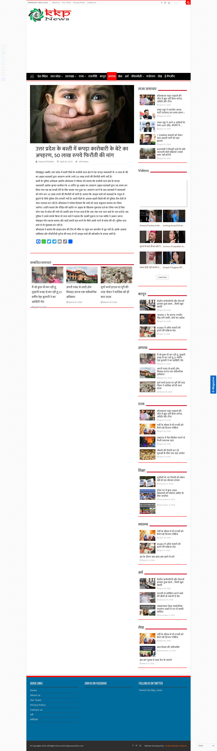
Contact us (91, 2)
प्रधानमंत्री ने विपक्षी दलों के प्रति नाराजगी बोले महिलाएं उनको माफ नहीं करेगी (171, 152)
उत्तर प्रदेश (55, 76)
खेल (120, 76)
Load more (163, 277)
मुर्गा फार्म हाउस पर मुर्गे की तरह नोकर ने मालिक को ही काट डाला (115, 292)
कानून (103, 76)
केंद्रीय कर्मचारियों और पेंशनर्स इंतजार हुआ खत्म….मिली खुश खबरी (170, 304)
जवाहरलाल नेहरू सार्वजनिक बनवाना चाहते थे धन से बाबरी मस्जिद (170, 609)
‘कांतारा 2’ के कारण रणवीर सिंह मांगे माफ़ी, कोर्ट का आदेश (171, 316)
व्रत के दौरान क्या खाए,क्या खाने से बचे (157, 557)
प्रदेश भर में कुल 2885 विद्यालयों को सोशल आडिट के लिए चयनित (170, 493)
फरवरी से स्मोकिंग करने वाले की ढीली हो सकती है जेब (170, 594)
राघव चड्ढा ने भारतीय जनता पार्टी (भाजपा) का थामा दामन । (171, 111)
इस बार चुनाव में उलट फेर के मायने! (156, 660)
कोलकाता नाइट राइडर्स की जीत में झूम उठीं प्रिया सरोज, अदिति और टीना (169, 99)
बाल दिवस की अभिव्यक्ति (168, 647)
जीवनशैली (136, 76)
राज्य (81, 76)
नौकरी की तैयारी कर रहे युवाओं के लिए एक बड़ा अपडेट (171, 451)
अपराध (111, 76)
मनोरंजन (150, 76)
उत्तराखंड (69, 76)
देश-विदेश (43, 76)
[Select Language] (206, 745)
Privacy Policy (79, 2)
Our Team (66, 2)
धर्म (31, 715)
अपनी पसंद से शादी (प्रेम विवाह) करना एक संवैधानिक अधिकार (81, 292)
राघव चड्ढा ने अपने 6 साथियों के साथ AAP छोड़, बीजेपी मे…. (171, 124)
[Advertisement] (108, 47)
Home (32, 76)
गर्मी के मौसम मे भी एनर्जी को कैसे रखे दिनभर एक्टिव (170, 426)
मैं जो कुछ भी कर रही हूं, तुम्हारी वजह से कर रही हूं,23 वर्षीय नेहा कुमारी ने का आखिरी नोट (47, 294)
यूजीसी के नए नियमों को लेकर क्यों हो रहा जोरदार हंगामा (171, 478)
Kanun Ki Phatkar (46, 161)
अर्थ (127, 76)
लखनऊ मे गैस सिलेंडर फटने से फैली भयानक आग (171, 439)
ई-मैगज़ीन (170, 76)
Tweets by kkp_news (150, 690)
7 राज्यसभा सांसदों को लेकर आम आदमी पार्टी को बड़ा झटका (170, 138)
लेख (160, 76)
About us (56, 2)
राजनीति (92, 76)
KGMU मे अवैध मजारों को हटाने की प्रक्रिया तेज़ (169, 329)
